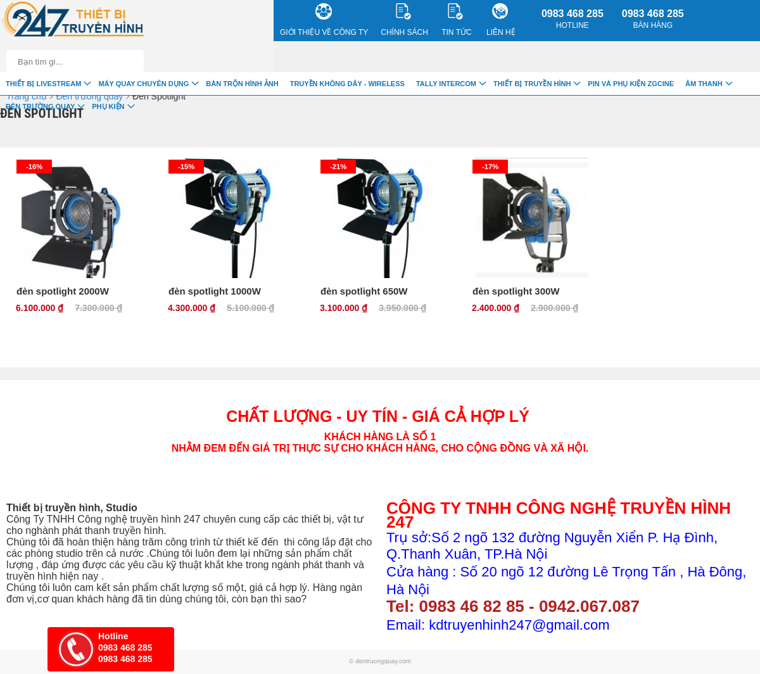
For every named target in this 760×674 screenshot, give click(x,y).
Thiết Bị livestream (43, 83)
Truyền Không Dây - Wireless (347, 83)
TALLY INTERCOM (446, 83)
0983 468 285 (573, 19)
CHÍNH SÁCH (404, 20)
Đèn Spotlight (159, 96)
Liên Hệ (501, 20)
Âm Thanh (704, 83)
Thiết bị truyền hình (532, 83)
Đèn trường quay (40, 106)
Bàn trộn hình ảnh (242, 83)
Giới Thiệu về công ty (324, 20)
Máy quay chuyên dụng (143, 83)
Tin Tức (456, 20)
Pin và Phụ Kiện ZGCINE (631, 83)
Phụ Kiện (108, 106)
